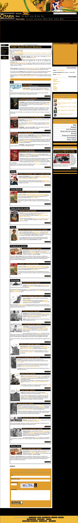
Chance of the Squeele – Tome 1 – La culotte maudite (65, 104)
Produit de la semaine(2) (69, 135)
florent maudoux (29, 53)
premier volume (44, 347)
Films (23, 16)
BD (35, 16)
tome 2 (37, 366)
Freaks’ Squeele (26, 299)
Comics (42, 16)
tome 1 (20, 406)
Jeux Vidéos (56, 19)
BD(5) (74, 125)
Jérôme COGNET (19, 51)
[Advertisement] (29, 32)
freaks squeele (37, 53)
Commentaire (14, 489)
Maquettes (51, 19)
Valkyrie (55, 89)
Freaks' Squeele (27, 84)
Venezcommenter (4, 58)
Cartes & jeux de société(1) (68, 131)
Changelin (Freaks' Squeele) (31, 311)
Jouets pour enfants (38, 19)
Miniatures (45, 19)
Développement (26, 521)
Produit (18, 16)
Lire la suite (47, 96)
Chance (23, 366)
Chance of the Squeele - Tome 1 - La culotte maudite (34, 174)
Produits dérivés (20, 19)
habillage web (41, 519)
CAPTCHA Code (14, 482)
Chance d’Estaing (41, 329)
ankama (15, 53)
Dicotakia (16, 44)
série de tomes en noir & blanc (33, 68)
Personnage (3, 50)
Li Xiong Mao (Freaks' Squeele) (32, 324)
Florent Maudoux (26, 89)
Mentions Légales (46, 517)
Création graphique (31, 519)
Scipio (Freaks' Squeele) (28, 390)
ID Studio (49, 519)
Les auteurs (54, 517)
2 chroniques (22, 100)
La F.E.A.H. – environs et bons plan (63, 100)
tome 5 (28, 289)
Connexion (60, 517)
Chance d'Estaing (21, 53)
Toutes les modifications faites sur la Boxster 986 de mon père (64, 151)
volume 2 (33, 253)
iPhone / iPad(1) (71, 139)
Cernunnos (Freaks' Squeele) (31, 282)
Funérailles (43, 53)
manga (33, 176)
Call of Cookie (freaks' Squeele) (32, 248)
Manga (38, 16)
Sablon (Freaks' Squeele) (28, 373)
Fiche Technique (4, 48)
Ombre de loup (21, 304)
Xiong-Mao (12, 63)
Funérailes (55, 83)
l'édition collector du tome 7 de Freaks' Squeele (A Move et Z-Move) (33, 195)
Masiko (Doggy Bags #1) (26, 132)
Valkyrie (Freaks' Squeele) (25, 403)
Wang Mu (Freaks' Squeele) (31, 417)
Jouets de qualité (29, 19)
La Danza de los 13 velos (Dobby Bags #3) (31, 117)
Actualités (18, 13)
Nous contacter (32, 517)
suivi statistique (43, 521)
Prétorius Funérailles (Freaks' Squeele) (28, 357)
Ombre (39, 315)
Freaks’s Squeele (44, 393)
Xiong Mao (20, 54)
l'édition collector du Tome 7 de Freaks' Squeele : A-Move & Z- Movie (34, 178)
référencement (34, 521)
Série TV (26, 16)
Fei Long (37, 164)
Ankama (34, 57)
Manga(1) (73, 127)
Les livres (32, 16)
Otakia (11, 44)
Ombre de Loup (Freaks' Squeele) (30, 344)
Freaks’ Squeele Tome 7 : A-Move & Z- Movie (65, 108)
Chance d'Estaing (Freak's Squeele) (33, 296)
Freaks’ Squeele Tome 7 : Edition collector (64, 111)
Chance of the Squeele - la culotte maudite (35, 194)
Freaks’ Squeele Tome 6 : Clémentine (63, 115)
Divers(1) (73, 133)
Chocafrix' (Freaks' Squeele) (27, 210)
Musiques (62, 19)
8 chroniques (26, 86)
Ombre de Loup (23, 63)
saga (39, 253)
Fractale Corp (52, 521)
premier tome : (37, 432)
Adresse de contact (15, 479)
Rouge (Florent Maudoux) (27, 150)
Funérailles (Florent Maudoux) (28, 98)
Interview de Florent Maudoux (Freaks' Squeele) (33, 229)
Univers (26, 13)
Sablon (54, 86)
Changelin (41, 406)
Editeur (39, 517)
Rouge (36, 437)
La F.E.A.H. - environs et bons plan (28, 192)
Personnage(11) (71, 137)
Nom (12, 475)
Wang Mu (36, 161)
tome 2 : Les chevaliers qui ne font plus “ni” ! (26, 75)
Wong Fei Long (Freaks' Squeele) (32, 428)
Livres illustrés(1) (71, 129)
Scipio (16, 54)
